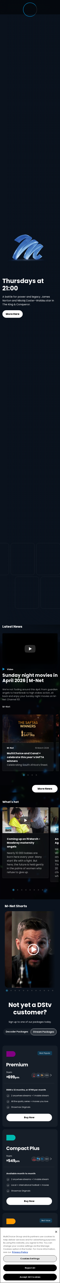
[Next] (51, 949)
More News (45, 788)
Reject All (30, 1267)
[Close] (56, 1231)
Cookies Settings (30, 1258)
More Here (12, 314)
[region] (30, 1255)
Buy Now (29, 1117)
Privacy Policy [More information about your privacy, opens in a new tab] (20, 1252)
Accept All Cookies (30, 1277)
